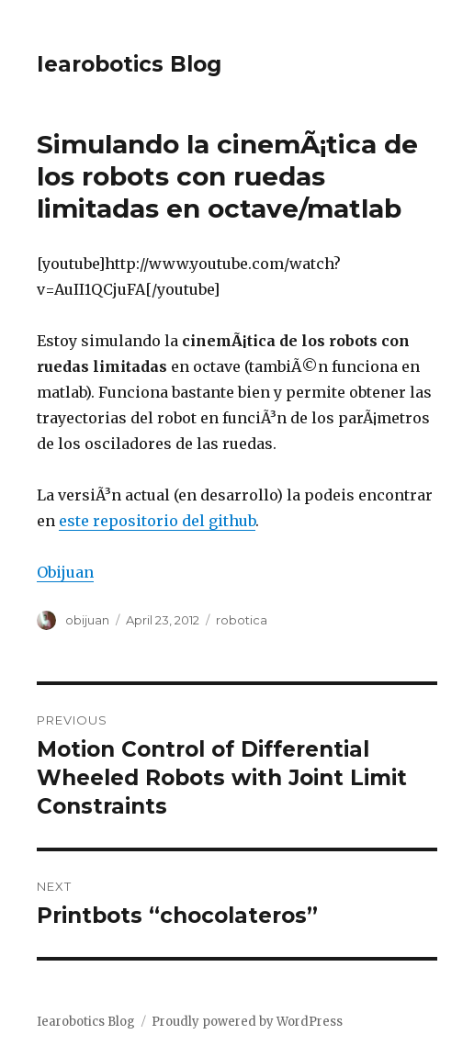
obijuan (87, 620)
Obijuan (65, 572)
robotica (241, 620)
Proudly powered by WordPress (247, 1021)
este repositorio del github (157, 521)
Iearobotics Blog (129, 64)
